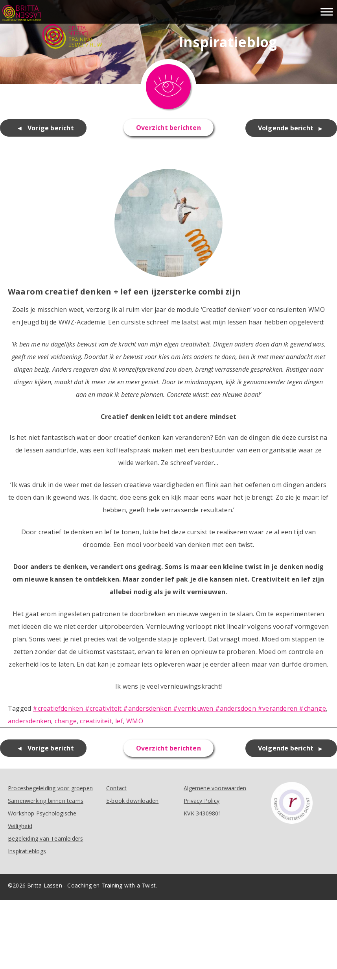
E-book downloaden (132, 800)
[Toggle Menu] (326, 11)
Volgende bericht (285, 128)
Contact (116, 788)
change (66, 721)
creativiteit (96, 721)
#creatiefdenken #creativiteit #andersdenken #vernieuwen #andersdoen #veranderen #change (179, 708)
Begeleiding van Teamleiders (45, 838)
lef (119, 721)
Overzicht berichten (168, 127)
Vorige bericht (51, 128)
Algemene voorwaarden (215, 788)
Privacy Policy (201, 800)
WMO (134, 721)
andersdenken (29, 721)
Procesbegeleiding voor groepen (50, 788)
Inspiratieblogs (27, 851)
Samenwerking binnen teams (45, 800)
